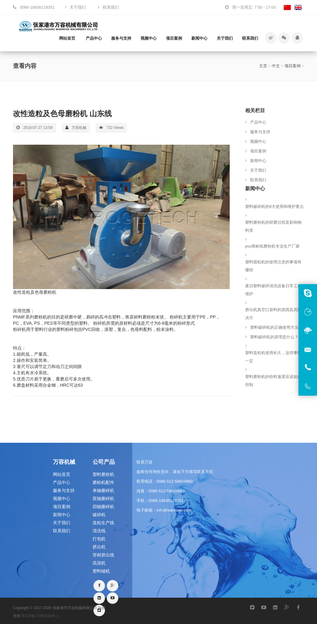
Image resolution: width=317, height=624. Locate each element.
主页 (263, 66)
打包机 (99, 538)
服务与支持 (121, 38)
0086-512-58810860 (175, 481)
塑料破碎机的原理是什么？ (274, 337)
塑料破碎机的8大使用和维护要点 (274, 206)
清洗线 (99, 530)
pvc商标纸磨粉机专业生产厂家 (272, 246)
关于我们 (225, 38)
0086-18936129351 (166, 500)
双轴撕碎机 (103, 498)
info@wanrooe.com (174, 510)
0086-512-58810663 (167, 491)
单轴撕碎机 (103, 490)
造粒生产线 (103, 522)
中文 (276, 66)
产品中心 (94, 38)
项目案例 (174, 38)
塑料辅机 (101, 571)
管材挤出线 (103, 554)
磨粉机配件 (103, 482)
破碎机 (99, 514)
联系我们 (250, 38)
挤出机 (99, 546)
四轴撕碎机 (103, 506)
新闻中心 (199, 38)
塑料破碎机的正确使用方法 (274, 327)
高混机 (99, 562)
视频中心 (149, 38)
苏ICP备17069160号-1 (40, 616)
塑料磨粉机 (103, 474)
